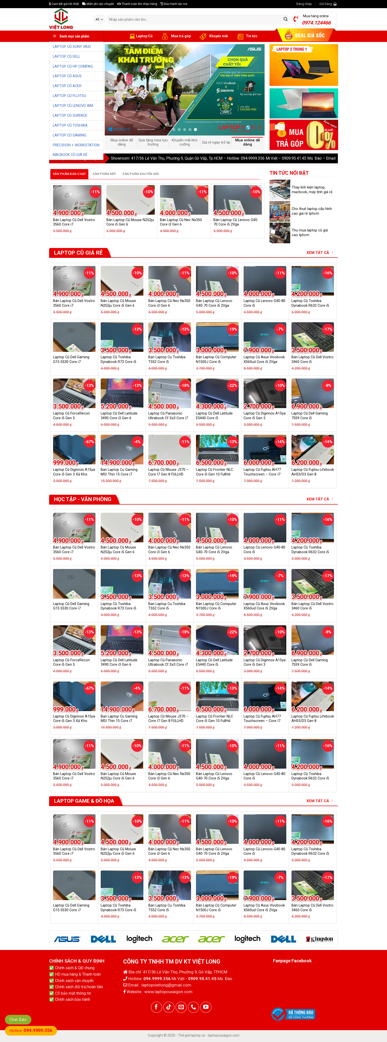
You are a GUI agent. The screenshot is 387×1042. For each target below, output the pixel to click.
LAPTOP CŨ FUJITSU (69, 96)
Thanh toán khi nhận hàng (137, 4)
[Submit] (285, 19)
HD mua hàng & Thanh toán (78, 974)
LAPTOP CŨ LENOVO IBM (73, 106)
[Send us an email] (181, 1007)
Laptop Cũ (141, 36)
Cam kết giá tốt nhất (64, 4)
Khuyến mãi (213, 36)
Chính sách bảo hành (72, 999)
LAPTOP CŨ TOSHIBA (70, 125)
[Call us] (193, 1007)
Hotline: (31, 1030)
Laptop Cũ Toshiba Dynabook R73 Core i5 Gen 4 (118, 361)
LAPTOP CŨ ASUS (67, 76)
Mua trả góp (175, 36)
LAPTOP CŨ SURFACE (70, 116)
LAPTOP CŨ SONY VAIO (72, 47)
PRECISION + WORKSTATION (76, 145)
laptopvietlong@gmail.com (166, 985)
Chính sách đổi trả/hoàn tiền (79, 987)
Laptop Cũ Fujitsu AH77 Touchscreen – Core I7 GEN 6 (262, 474)
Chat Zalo (18, 1019)
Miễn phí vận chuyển (98, 4)
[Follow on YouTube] (206, 1007)
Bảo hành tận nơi (173, 4)
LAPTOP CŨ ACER (67, 86)
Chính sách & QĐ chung (75, 968)
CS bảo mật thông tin (73, 993)
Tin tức (246, 36)
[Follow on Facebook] (156, 1007)
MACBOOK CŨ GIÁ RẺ (70, 155)
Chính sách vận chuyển (74, 980)
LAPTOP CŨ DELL (66, 57)
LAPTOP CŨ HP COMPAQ (73, 66)
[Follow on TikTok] (168, 1007)
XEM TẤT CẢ (320, 252)
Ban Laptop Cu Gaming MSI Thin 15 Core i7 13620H (119, 474)
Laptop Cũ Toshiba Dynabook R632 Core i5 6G (310, 305)
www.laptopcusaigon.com (168, 991)
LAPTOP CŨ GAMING (69, 135)
